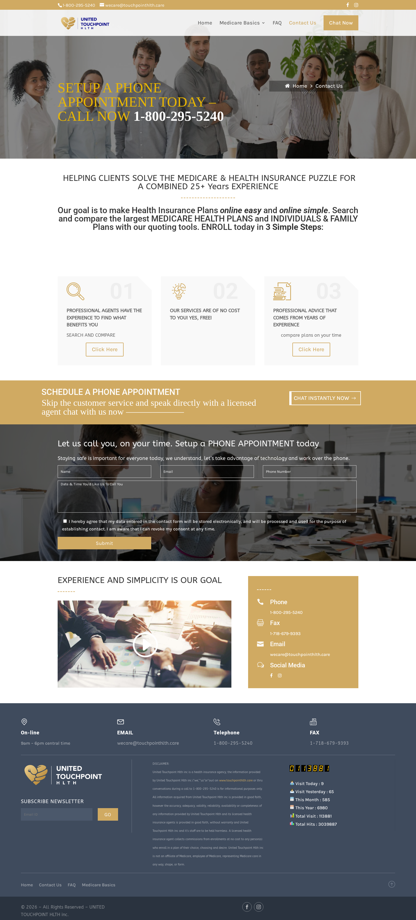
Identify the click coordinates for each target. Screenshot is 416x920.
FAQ (277, 23)
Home (205, 23)
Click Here (105, 349)
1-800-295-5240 (79, 5)
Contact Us (302, 23)
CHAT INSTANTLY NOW (321, 398)
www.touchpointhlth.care (236, 780)
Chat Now (341, 23)
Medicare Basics (239, 23)
